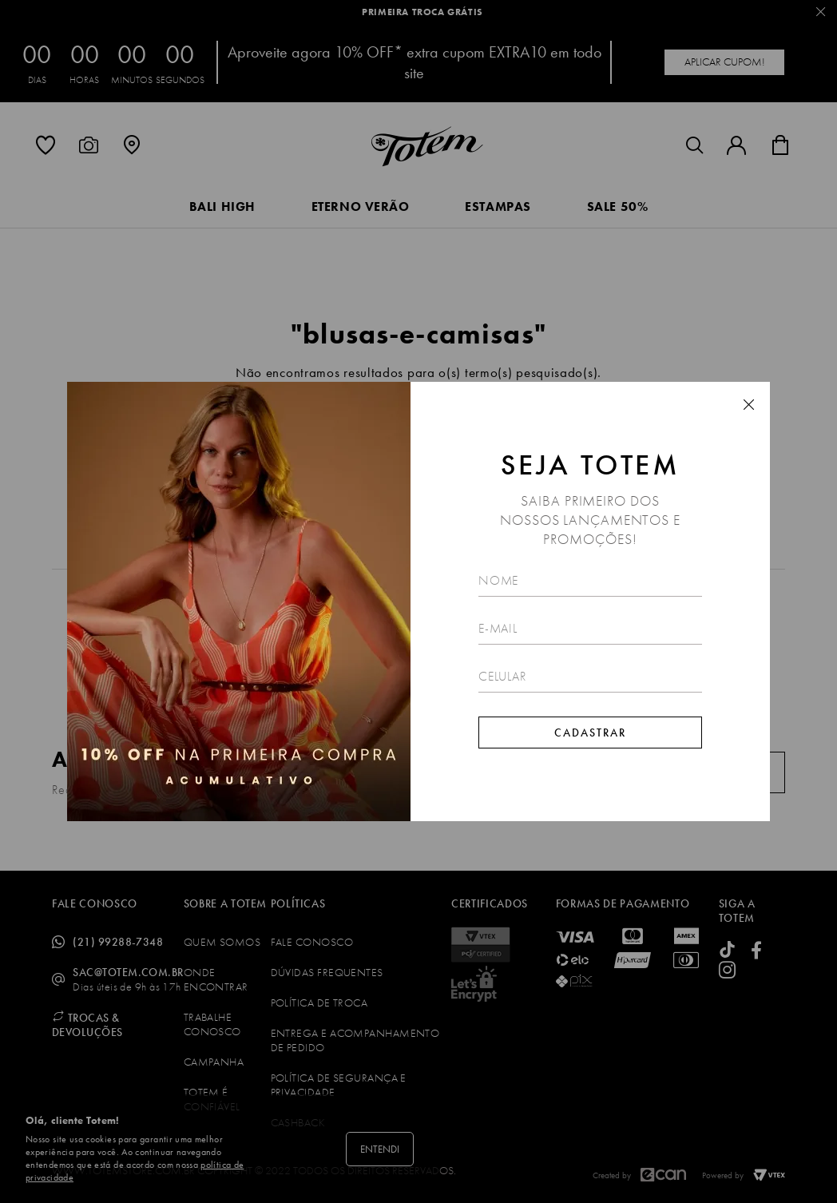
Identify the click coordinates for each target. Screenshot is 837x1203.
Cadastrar (590, 732)
